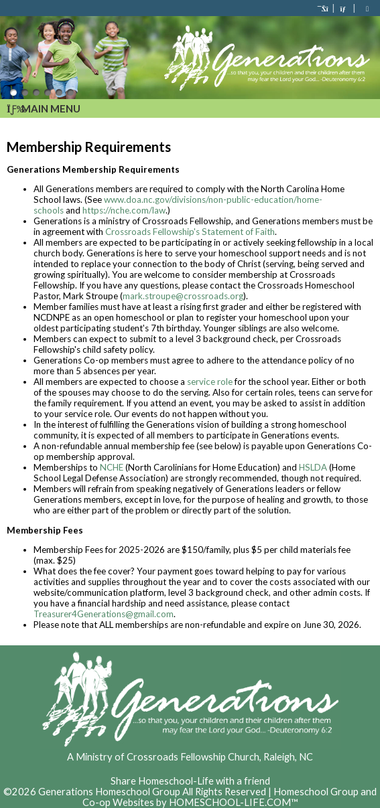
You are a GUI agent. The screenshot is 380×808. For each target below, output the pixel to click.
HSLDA (313, 467)
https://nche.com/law (124, 210)
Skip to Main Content (190, 770)
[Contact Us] (344, 8)
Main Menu (43, 108)
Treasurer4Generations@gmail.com (104, 614)
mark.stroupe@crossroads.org (183, 296)
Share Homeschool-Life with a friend (190, 781)
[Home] (323, 8)
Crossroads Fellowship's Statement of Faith (190, 231)
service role (210, 381)
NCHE (111, 467)
